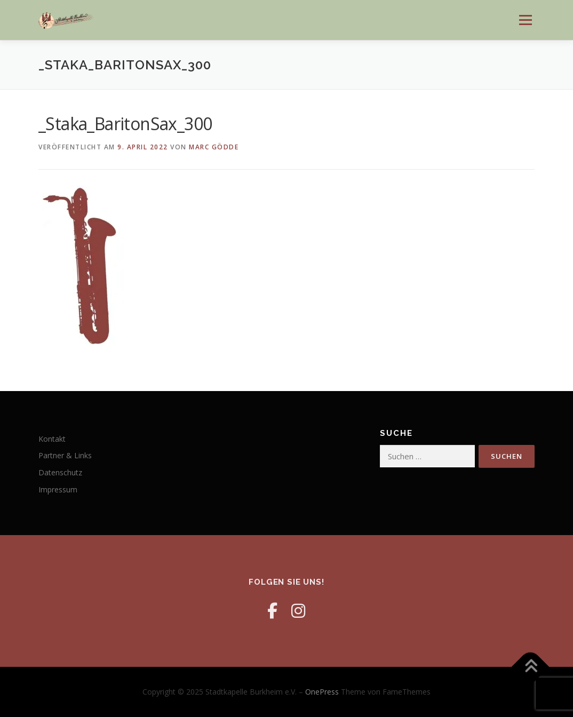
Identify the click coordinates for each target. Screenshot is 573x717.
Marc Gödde (213, 147)
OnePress (322, 692)
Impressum (57, 489)
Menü (525, 20)
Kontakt (52, 439)
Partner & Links (65, 455)
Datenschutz (60, 472)
